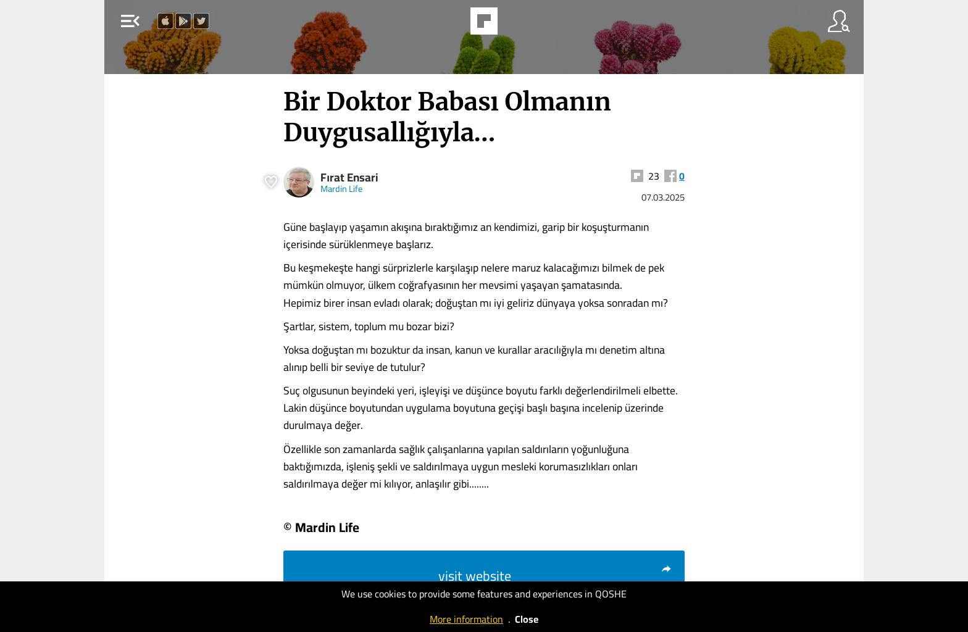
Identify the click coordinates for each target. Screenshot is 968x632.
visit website (555, 576)
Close (526, 619)
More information (466, 619)
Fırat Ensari (349, 177)
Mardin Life (341, 188)
